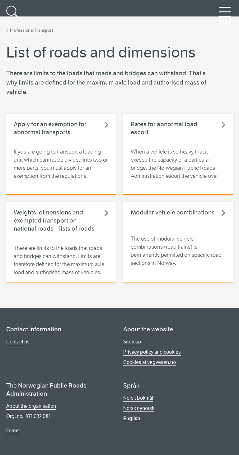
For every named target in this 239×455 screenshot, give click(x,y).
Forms (13, 431)
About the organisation (31, 406)
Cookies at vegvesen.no (149, 362)
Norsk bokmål (138, 398)
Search (13, 15)
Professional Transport (31, 30)
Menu (225, 15)
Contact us (18, 342)
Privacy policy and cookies (152, 352)
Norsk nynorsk (138, 408)
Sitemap (132, 342)
